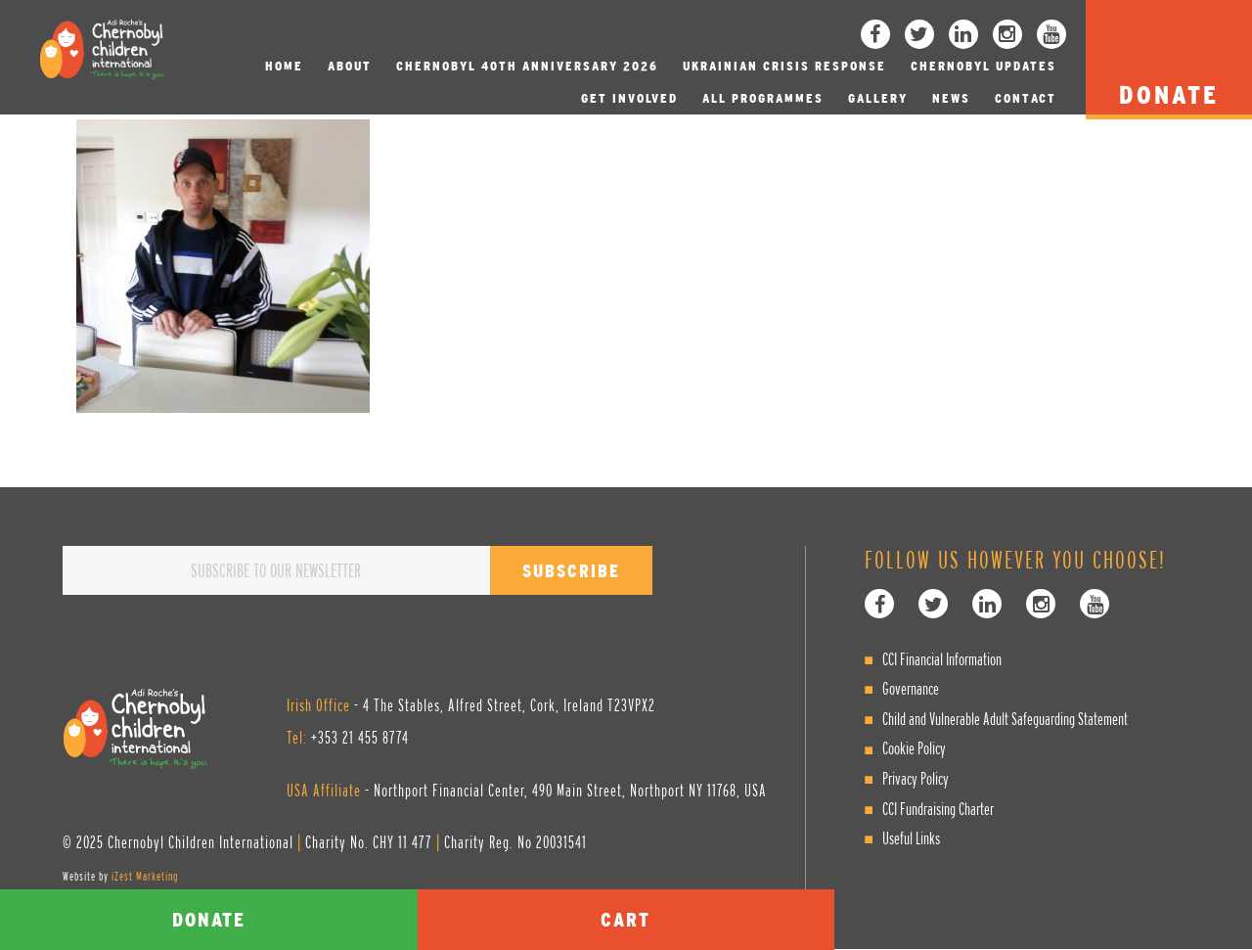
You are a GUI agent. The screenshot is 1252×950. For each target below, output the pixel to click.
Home (284, 66)
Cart (625, 919)
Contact (1025, 98)
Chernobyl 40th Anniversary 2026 (527, 66)
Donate (209, 919)
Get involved (629, 98)
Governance (910, 688)
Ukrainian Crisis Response (784, 66)
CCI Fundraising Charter (938, 808)
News (951, 98)
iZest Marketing (145, 876)
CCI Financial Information (942, 659)
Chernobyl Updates (983, 66)
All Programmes (763, 98)
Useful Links (911, 838)
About (350, 66)
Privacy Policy (915, 778)
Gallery (878, 98)
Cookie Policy (914, 748)
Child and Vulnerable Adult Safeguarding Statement (1005, 718)
